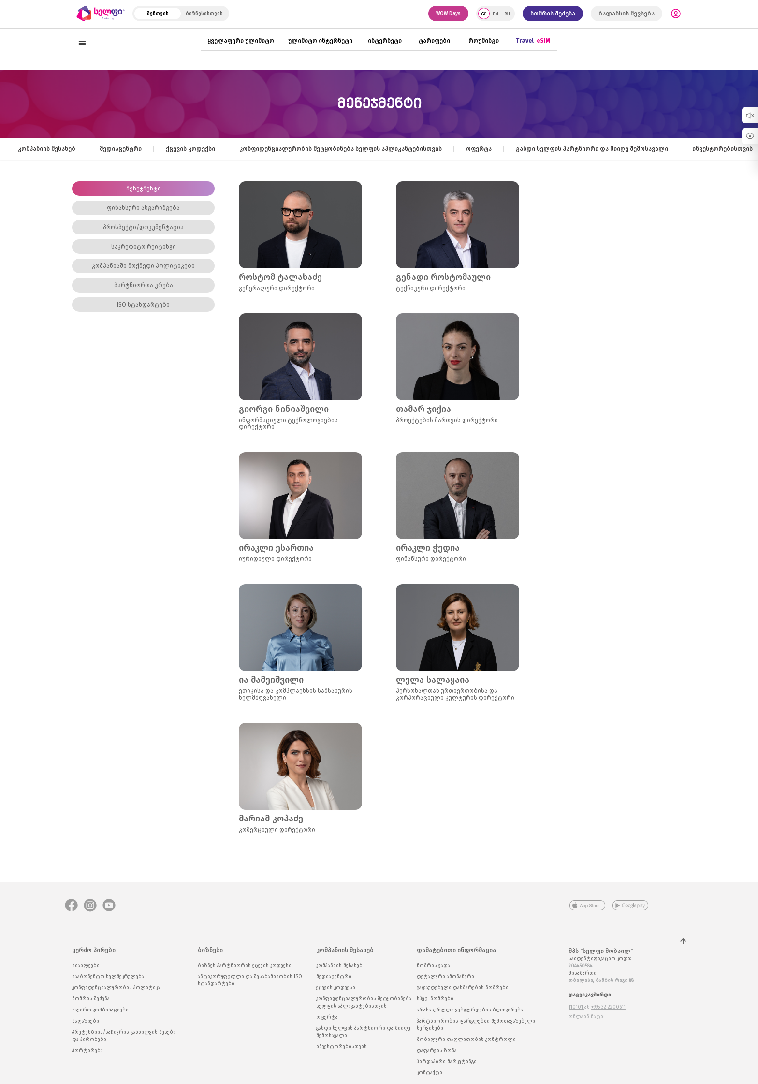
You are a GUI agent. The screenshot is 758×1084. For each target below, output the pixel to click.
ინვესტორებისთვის (722, 149)
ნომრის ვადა (433, 965)
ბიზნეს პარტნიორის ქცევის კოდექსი (245, 965)
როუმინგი (483, 40)
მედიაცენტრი (121, 149)
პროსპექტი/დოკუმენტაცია (143, 227)
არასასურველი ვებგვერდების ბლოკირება (470, 1010)
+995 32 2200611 (608, 1007)
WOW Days (448, 13)
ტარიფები (434, 40)
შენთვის (158, 13)
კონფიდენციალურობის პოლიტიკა (116, 988)
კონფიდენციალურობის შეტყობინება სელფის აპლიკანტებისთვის (340, 149)
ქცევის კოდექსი (190, 149)
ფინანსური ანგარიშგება (143, 208)
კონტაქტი (429, 1073)
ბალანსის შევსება (626, 13)
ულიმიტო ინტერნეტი (320, 40)
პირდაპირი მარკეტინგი (447, 1062)
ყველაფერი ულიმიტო (240, 40)
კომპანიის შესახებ (46, 149)
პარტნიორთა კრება (143, 285)
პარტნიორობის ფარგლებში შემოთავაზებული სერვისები (476, 1024)
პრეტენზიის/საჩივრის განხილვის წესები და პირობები (124, 1035)
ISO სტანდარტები (143, 304)
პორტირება (87, 1051)
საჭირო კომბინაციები (100, 1010)
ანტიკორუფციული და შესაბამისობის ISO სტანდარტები (250, 980)
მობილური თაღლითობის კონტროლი (466, 1039)
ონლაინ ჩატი (585, 1017)
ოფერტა (479, 149)
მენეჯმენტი (143, 188)
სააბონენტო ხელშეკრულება (108, 977)
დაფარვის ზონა (437, 1051)
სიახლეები (86, 965)
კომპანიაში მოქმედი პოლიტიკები (143, 266)
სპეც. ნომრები (435, 999)
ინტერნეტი (385, 40)
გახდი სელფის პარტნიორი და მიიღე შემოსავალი (592, 149)
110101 (576, 1007)
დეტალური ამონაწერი (445, 977)
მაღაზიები (85, 1021)
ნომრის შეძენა (552, 13)
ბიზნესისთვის (204, 13)
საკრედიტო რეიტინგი (143, 246)
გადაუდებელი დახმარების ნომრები (463, 988)
